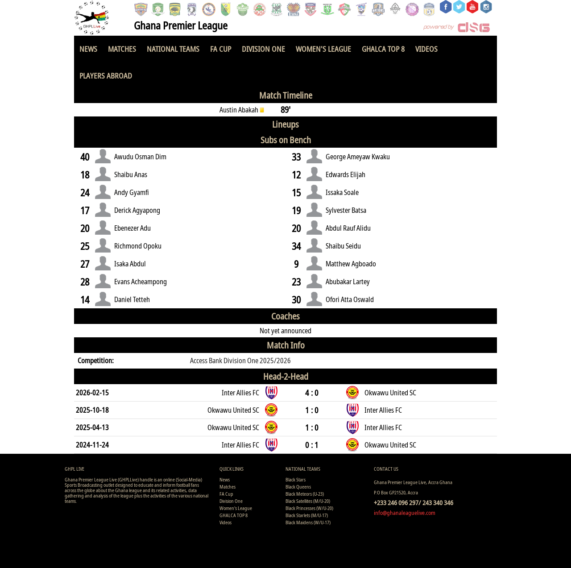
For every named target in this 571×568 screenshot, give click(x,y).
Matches (122, 49)
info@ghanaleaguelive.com (404, 513)
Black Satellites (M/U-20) (308, 501)
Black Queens (298, 486)
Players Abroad (105, 75)
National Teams (173, 49)
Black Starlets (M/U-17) (307, 515)
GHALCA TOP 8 (383, 49)
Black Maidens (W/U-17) (308, 522)
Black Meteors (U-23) (305, 493)
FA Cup (220, 49)
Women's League (323, 49)
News (88, 49)
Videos (426, 49)
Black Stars (296, 479)
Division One (263, 49)
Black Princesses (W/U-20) (309, 508)
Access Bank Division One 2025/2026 (240, 360)
